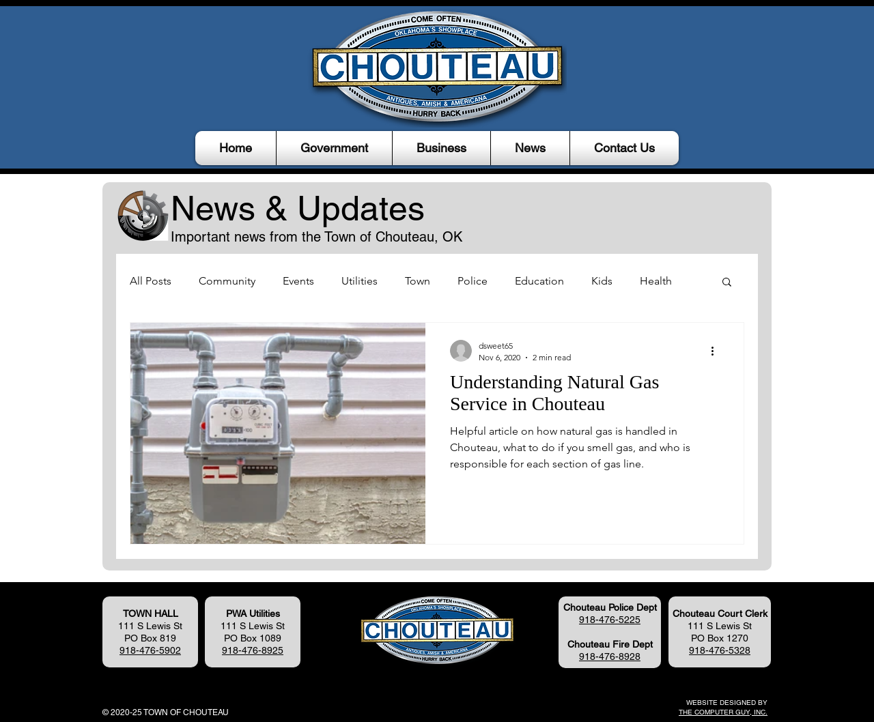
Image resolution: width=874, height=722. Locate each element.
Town (417, 280)
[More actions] (717, 351)
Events (298, 280)
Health (656, 280)
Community (227, 280)
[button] (334, 148)
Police (472, 280)
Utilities (359, 280)
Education (539, 280)
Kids (601, 280)
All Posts (150, 280)
